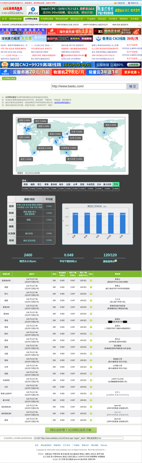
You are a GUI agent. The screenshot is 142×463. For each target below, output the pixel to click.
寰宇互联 (100, 454)
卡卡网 (13, 10)
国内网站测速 (15, 19)
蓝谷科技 (83, 459)
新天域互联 (65, 454)
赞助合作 (85, 445)
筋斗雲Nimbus (56, 457)
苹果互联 (56, 454)
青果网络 (93, 457)
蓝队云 (75, 457)
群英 (70, 457)
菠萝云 (88, 454)
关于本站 (67, 445)
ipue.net (77, 459)
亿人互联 (46, 457)
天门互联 (62, 459)
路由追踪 (102, 19)
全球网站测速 (31, 19)
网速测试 (124, 19)
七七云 (55, 459)
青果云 (82, 454)
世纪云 (93, 454)
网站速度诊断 (62, 19)
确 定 (132, 86)
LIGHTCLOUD (84, 457)
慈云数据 (69, 459)
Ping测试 (91, 19)
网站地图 (94, 445)
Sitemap (104, 445)
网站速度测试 (46, 445)
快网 (47, 454)
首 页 (4, 19)
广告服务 (76, 445)
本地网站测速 (47, 19)
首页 (37, 445)
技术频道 (134, 19)
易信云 (65, 457)
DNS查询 (113, 19)
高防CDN (91, 459)
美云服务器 (74, 454)
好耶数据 (101, 457)
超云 (51, 454)
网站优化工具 (77, 19)
